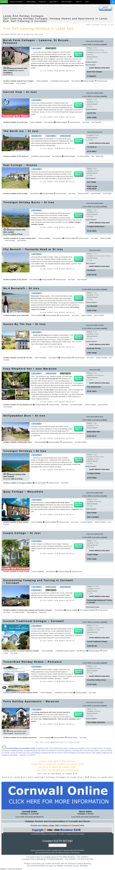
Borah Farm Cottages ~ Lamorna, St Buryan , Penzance (37, 41)
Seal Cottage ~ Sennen (20, 165)
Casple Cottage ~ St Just (22, 533)
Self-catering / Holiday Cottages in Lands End (55, 777)
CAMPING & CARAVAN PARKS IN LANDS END (57, 764)
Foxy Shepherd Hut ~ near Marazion (30, 368)
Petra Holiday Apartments (27, 737)
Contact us (78, 1)
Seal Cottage (22, 193)
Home (4, 1)
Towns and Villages (66, 1)
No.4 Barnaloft (23, 315)
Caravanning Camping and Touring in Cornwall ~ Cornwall (38, 581)
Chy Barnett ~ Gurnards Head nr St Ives (33, 249)
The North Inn (23, 156)
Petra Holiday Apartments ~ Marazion (31, 701)
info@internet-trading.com (57, 846)
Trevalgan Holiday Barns (27, 238)
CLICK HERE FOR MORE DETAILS (57, 71)
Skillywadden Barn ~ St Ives (24, 415)
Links (87, 1)
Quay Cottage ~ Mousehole (23, 491)
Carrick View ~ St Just (20, 92)
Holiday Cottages (30, 1)
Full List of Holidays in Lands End (57, 774)
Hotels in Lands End (14, 777)
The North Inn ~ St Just (20, 131)
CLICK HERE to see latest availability (94, 44)
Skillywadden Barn (25, 442)
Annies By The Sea (25, 357)
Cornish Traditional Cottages (28, 651)
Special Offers (53, 1)
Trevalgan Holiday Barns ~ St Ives (29, 202)
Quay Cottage (23, 522)
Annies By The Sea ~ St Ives (24, 324)
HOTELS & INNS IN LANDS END (57, 767)
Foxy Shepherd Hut (25, 404)
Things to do (42, 1)
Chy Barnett (22, 279)
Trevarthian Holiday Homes (28, 692)
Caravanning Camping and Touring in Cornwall (35, 610)
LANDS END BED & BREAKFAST (57, 761)
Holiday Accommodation (16, 1)
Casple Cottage (23, 571)
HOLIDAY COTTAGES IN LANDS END (57, 770)
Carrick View (22, 122)
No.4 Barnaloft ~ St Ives (21, 288)
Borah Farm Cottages (26, 81)
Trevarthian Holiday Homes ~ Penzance (32, 661)
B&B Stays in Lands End (99, 777)
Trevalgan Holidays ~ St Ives (24, 451)
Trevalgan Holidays (25, 483)
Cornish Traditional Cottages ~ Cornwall (33, 621)
